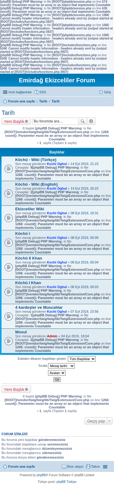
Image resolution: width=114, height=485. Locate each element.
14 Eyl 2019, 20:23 (84, 188)
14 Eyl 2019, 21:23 (84, 164)
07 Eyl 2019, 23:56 (84, 311)
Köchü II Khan (28, 258)
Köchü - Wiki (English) (36, 184)
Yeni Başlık (14, 121)
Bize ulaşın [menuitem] (75, 466)
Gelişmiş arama (91, 121)
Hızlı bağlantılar (20, 92)
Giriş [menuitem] (107, 92)
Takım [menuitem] (95, 466)
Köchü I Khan (28, 282)
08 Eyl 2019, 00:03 (84, 287)
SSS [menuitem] (42, 92)
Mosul (21, 332)
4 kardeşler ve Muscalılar (39, 307)
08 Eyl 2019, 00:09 (84, 237)
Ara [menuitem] (109, 101)
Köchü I (22, 233)
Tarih (8, 112)
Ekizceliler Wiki (29, 209)
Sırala (57, 366)
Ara (82, 121)
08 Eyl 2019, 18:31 (84, 213)
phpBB (41, 475)
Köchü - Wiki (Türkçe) (35, 159)
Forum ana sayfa (21, 466)
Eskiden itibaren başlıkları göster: (57, 359)
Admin (52, 336)
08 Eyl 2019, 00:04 (84, 262)
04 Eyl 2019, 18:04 (75, 336)
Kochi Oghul (57, 164)
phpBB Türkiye (66, 481)
